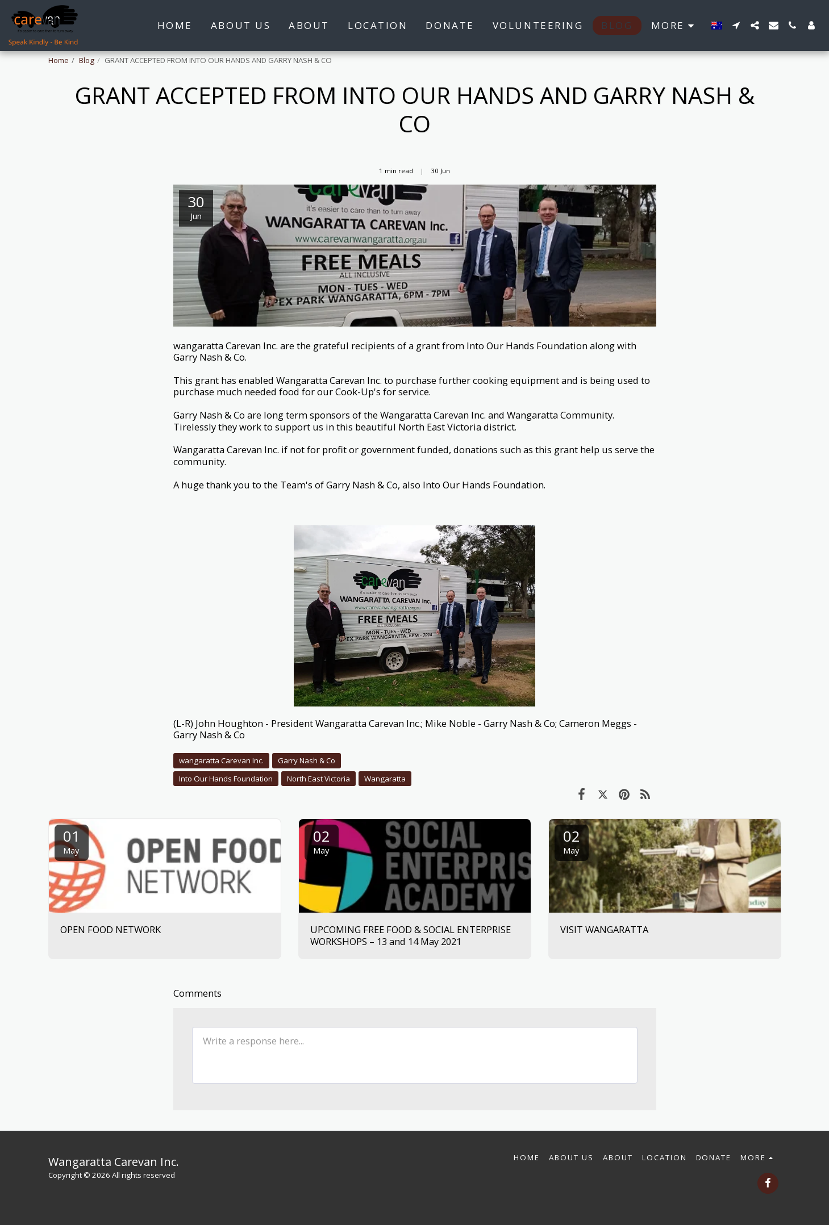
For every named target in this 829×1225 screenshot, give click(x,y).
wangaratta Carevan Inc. (221, 760)
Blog (86, 60)
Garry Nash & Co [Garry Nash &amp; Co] (306, 760)
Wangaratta (385, 779)
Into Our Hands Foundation (226, 779)
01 (72, 841)
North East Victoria (318, 779)
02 (322, 841)
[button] (736, 25)
